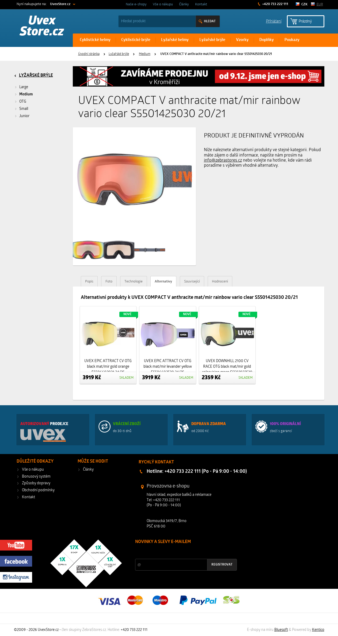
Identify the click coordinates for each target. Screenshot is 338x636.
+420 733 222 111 (274, 4)
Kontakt (201, 4)
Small (23, 109)
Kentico (318, 630)
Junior (24, 116)
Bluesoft (281, 630)
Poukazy (291, 40)
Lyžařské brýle (212, 40)
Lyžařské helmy (175, 40)
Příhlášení (274, 21)
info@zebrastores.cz (223, 160)
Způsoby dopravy (36, 483)
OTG (22, 102)
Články (184, 4)
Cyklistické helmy (95, 40)
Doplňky (266, 40)
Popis (89, 281)
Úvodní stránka (89, 54)
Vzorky (242, 40)
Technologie (133, 281)
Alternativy (163, 281)
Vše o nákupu (163, 4)
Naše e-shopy (136, 4)
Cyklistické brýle (135, 40)
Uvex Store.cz (42, 26)
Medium (144, 54)
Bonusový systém (36, 477)
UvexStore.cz (60, 4)
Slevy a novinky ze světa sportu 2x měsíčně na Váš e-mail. (181, 552)
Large (23, 87)
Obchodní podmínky (38, 490)
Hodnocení (220, 281)
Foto (108, 281)
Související (192, 281)
